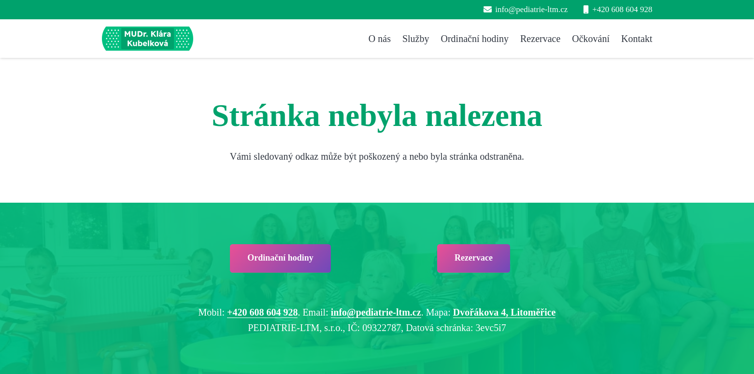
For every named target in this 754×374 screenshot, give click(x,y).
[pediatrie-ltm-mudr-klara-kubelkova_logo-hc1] (147, 39)
